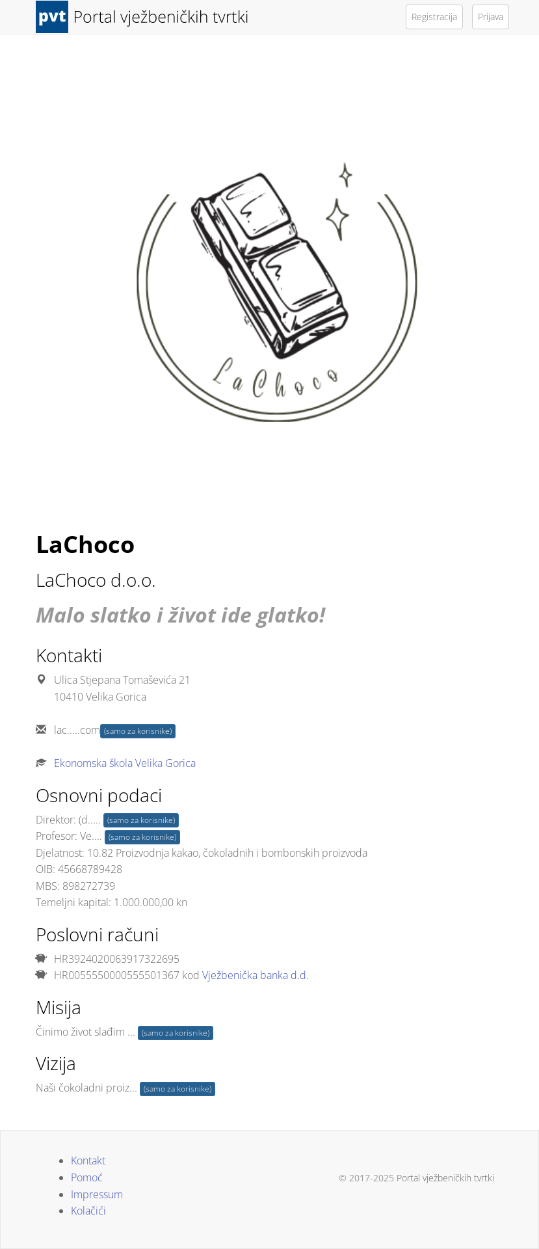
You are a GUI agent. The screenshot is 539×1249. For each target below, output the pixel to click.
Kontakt (88, 1160)
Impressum (97, 1194)
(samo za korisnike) (138, 730)
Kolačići (88, 1210)
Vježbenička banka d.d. (255, 975)
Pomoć (87, 1177)
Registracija (434, 16)
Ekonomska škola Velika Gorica (125, 763)
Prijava (490, 16)
